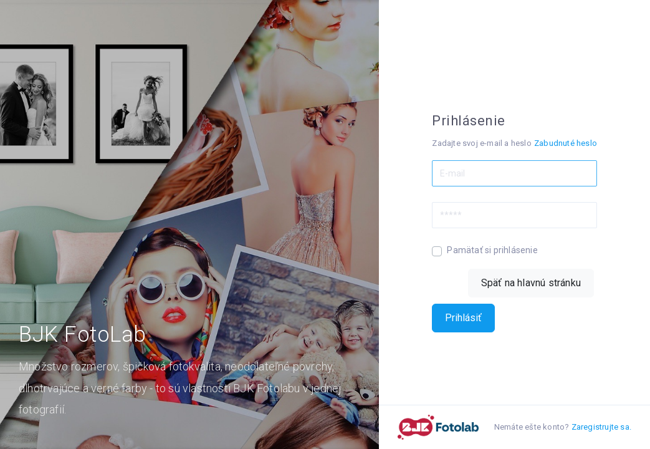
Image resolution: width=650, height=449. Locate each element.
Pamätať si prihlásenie (492, 250)
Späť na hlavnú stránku (531, 283)
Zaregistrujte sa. (601, 427)
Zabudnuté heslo (565, 143)
